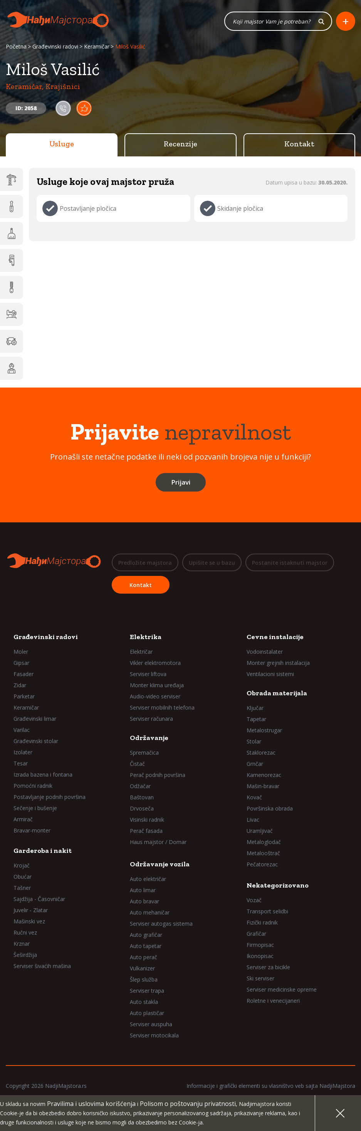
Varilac (21, 729)
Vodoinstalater (265, 651)
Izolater (22, 751)
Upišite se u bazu (212, 563)
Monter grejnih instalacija (278, 662)
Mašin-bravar (263, 785)
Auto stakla (144, 1001)
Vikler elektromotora (155, 662)
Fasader (23, 673)
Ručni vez (25, 932)
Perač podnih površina (157, 774)
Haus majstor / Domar (158, 841)
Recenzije (180, 144)
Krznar (21, 943)
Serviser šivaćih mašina (42, 965)
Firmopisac (260, 944)
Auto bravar (144, 900)
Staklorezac (261, 752)
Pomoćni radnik (32, 785)
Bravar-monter (31, 830)
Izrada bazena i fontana (42, 774)
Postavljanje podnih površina (49, 796)
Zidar (19, 684)
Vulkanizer (142, 968)
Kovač (254, 796)
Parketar (24, 696)
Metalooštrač (263, 852)
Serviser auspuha (151, 1023)
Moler (20, 651)
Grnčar (255, 763)
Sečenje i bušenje (35, 807)
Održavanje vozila (160, 863)
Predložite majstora (145, 563)
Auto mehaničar (150, 912)
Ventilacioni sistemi (270, 673)
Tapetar (256, 718)
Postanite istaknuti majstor (289, 563)
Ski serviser (260, 978)
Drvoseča (142, 808)
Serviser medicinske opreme (282, 989)
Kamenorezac (264, 774)
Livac (253, 819)
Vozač (254, 899)
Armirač (23, 818)
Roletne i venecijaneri (273, 1000)
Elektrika (145, 636)
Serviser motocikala (154, 1035)
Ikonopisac (260, 955)
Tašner (22, 887)
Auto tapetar (145, 945)
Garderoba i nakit (42, 850)
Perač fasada (146, 830)
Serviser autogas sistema (161, 923)
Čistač (137, 763)
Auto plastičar (147, 1012)
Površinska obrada (270, 808)
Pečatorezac (262, 864)
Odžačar (140, 785)
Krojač (21, 865)
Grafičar (256, 933)
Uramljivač (260, 830)
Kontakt (299, 144)
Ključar (255, 707)
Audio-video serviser (155, 696)
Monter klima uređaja (157, 684)
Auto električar (148, 878)
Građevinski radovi (55, 47)
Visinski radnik (147, 819)
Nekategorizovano (278, 885)
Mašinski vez (29, 921)
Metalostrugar (264, 729)
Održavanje (149, 737)
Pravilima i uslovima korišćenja (91, 1103)
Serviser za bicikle (268, 966)
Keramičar (96, 47)
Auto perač (143, 956)
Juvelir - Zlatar (30, 909)
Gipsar (21, 662)
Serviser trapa (147, 990)
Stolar (254, 741)
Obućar (22, 876)
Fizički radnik (262, 922)
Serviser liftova (148, 673)
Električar (141, 651)
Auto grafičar (146, 934)
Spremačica (144, 752)
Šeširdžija (25, 954)
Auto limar (143, 889)
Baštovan (142, 796)
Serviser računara (151, 718)
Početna (16, 47)
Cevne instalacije (275, 636)
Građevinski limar (34, 718)
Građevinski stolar (35, 740)
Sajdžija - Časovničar (39, 898)
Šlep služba (144, 979)
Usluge (61, 144)
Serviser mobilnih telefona (162, 707)
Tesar (20, 763)
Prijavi (180, 482)
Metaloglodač (264, 841)
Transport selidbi (267, 911)
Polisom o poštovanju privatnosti (188, 1103)
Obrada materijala (277, 692)
